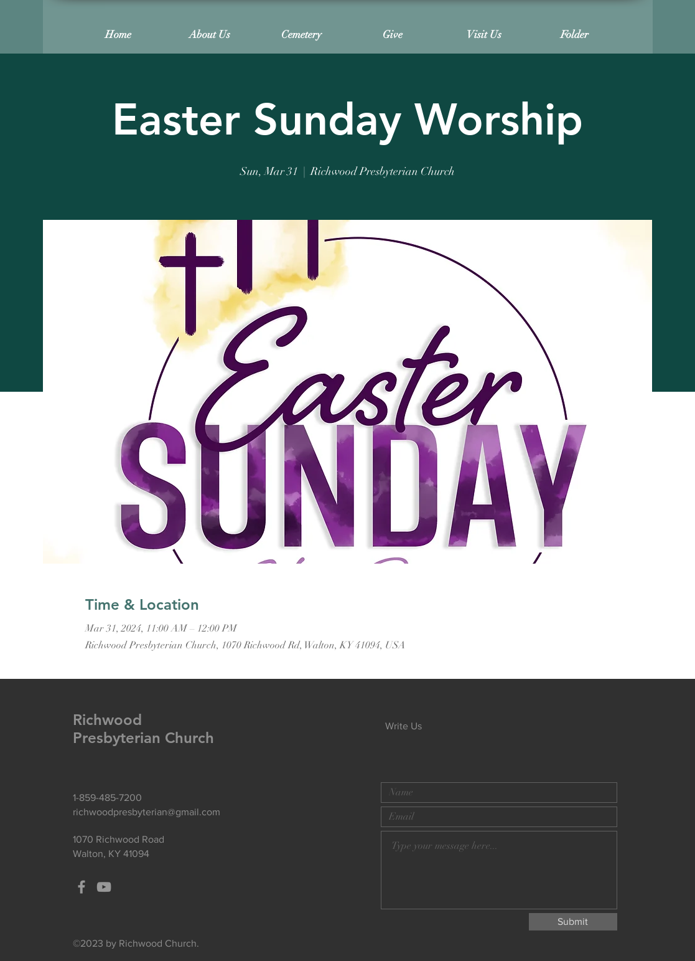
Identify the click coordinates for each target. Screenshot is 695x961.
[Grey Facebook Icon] (81, 887)
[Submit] (573, 921)
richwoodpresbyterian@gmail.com (146, 812)
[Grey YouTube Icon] (104, 887)
